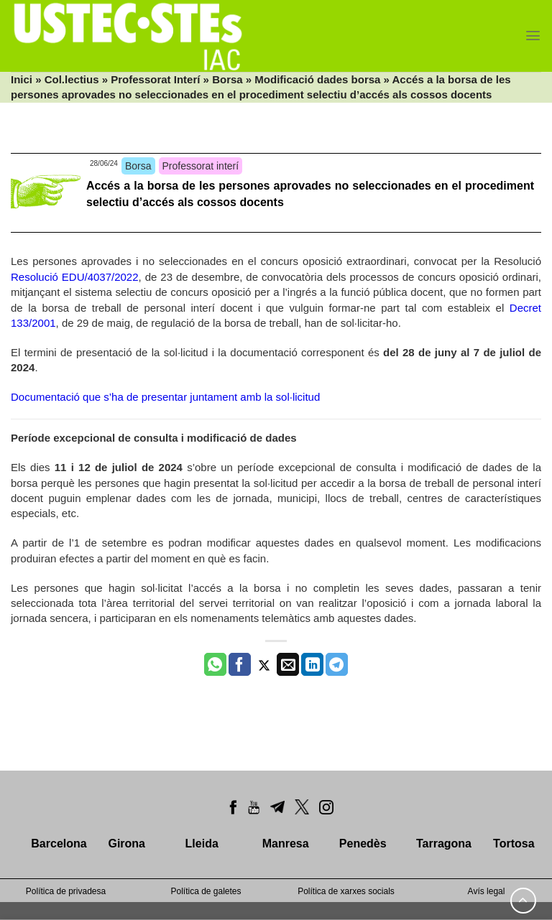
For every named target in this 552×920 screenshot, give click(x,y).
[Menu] (533, 35)
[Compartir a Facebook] (240, 664)
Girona (126, 843)
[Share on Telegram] (337, 664)
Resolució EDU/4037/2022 (75, 277)
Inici (21, 79)
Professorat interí (200, 166)
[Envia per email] (288, 664)
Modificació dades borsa (317, 79)
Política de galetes (205, 891)
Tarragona (444, 843)
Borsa (227, 79)
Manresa (285, 843)
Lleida (201, 843)
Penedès (363, 843)
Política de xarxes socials (346, 891)
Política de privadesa (66, 891)
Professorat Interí (155, 79)
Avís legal (486, 891)
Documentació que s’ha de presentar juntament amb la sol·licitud (165, 397)
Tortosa (513, 843)
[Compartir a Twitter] (264, 664)
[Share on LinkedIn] (312, 664)
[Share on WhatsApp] (215, 664)
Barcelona (58, 843)
